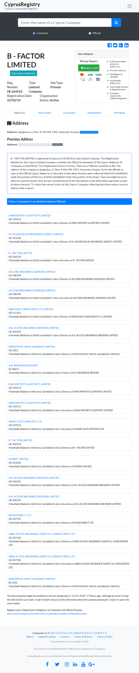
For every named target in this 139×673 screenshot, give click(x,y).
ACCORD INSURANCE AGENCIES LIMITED (32, 271)
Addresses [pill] (19, 112)
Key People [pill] (44, 112)
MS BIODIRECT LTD (20, 515)
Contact (65, 636)
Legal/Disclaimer (47, 636)
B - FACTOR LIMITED (20, 253)
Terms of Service (83, 636)
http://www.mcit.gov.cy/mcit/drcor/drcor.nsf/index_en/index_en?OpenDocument (47, 613)
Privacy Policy (105, 636)
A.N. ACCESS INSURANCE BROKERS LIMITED (34, 327)
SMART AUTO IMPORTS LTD (25, 421)
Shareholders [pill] (94, 112)
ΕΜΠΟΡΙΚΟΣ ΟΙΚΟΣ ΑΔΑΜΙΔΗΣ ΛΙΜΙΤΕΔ (32, 346)
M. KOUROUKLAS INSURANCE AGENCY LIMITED (36, 234)
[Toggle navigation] (130, 6)
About (29, 636)
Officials (96, 33)
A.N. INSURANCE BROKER (23, 365)
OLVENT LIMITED (19, 459)
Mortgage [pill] (119, 112)
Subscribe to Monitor (23, 73)
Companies (42, 33)
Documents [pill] (69, 112)
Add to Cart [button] (89, 68)
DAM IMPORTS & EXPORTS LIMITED (30, 215)
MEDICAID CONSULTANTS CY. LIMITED (31, 309)
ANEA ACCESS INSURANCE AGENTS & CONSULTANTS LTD (42, 533)
